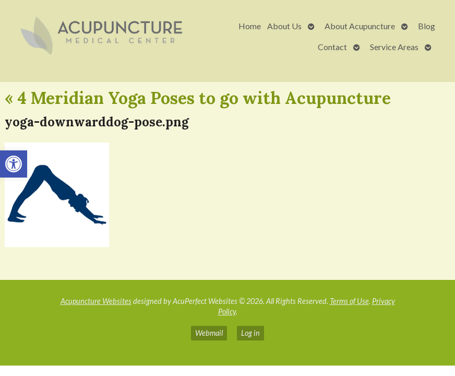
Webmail (209, 332)
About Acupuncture (360, 26)
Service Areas (394, 47)
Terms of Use (349, 301)
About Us (284, 26)
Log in (250, 332)
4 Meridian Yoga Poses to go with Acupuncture (198, 98)
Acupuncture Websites (96, 301)
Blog (426, 26)
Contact (332, 47)
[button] (13, 164)
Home (249, 26)
